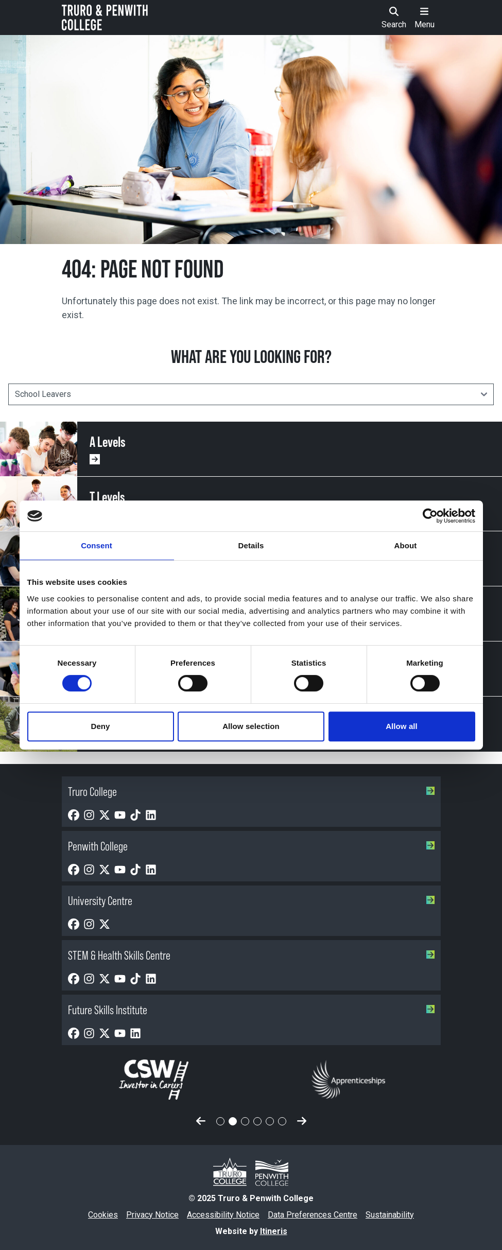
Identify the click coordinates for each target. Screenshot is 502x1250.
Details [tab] (251, 545)
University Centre (251, 901)
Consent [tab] (96, 545)
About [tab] (405, 545)
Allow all (402, 726)
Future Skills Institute (251, 1010)
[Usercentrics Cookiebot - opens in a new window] (430, 516)
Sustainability (390, 1215)
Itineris (273, 1231)
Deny (100, 726)
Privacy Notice (152, 1215)
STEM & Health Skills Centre (251, 955)
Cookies (103, 1215)
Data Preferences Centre (312, 1215)
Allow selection (251, 726)
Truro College (251, 791)
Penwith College (251, 846)
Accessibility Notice (223, 1215)
